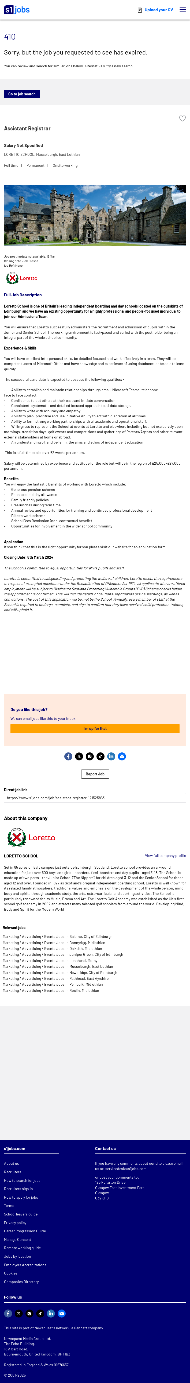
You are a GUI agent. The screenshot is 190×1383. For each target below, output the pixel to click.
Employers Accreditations (25, 1264)
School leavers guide (21, 1214)
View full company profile (165, 855)
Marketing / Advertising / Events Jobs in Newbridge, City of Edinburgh (60, 972)
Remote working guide (22, 1247)
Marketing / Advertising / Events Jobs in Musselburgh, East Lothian (58, 966)
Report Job (95, 774)
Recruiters (12, 1172)
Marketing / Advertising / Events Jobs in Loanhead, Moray (50, 960)
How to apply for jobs (21, 1197)
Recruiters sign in (18, 1188)
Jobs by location (17, 1256)
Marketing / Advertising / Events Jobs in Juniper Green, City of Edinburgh (63, 954)
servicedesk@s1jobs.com (126, 1168)
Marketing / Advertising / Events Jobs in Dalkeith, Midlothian (52, 948)
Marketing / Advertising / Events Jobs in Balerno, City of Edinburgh (58, 936)
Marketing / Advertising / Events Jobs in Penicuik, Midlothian (53, 984)
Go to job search (22, 94)
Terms (9, 1205)
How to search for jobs (22, 1180)
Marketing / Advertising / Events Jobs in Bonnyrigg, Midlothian (54, 942)
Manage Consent (17, 1239)
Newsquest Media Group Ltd (27, 1338)
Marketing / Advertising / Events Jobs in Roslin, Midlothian (51, 990)
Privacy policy (15, 1222)
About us (11, 1163)
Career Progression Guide (25, 1231)
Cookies (10, 1273)
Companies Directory (21, 1281)
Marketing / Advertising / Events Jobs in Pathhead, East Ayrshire (56, 978)
